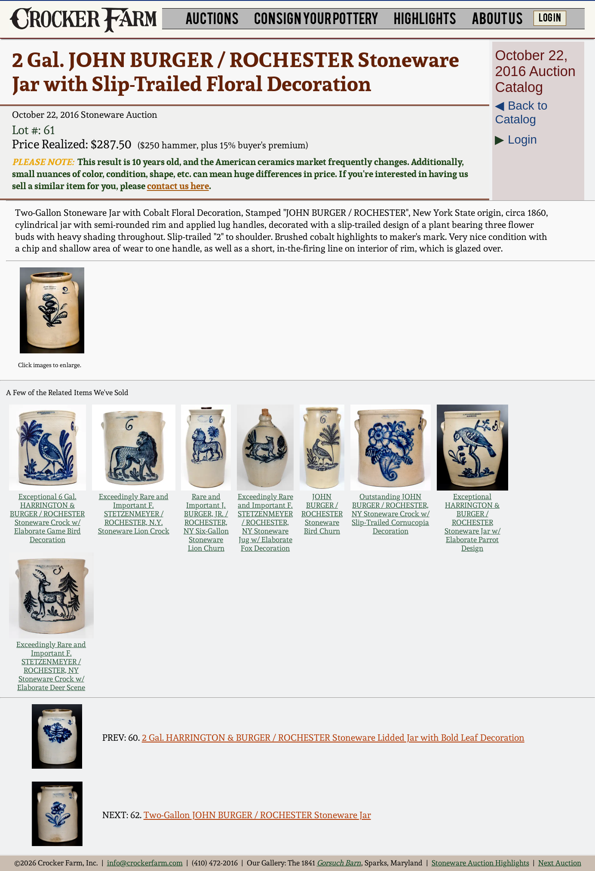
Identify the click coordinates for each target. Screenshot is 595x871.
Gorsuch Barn (339, 863)
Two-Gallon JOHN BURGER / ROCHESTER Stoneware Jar (257, 815)
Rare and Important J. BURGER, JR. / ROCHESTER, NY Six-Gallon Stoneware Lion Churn (206, 522)
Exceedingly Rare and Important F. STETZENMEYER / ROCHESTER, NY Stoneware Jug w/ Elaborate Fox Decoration (265, 522)
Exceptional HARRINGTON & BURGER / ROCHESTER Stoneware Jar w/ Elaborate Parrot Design (472, 522)
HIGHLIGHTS (425, 17)
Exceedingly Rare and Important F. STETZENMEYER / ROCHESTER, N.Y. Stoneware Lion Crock (133, 513)
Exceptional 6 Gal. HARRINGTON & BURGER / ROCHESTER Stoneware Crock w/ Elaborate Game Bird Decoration (47, 518)
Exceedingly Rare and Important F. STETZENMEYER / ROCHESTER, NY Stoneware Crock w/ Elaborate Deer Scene (51, 666)
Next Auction (559, 863)
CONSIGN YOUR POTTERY (316, 17)
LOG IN (550, 17)
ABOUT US (497, 17)
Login (522, 139)
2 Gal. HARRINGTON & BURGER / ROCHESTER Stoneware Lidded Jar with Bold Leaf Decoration (333, 737)
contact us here (178, 186)
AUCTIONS (212, 17)
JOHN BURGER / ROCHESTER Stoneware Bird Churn (322, 513)
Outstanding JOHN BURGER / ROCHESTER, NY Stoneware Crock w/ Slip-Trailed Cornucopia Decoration (390, 513)
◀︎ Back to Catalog (521, 112)
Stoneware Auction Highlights (480, 863)
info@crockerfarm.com (145, 863)
